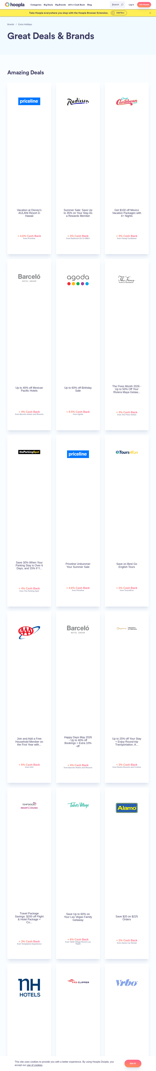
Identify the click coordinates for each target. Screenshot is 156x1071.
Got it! (133, 1063)
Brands (10, 24)
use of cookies (34, 1065)
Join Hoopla (144, 4)
